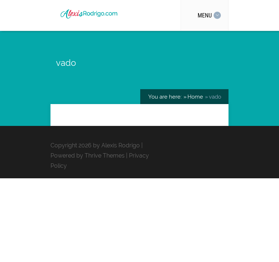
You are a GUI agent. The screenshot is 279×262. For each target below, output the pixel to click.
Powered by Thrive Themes (87, 155)
